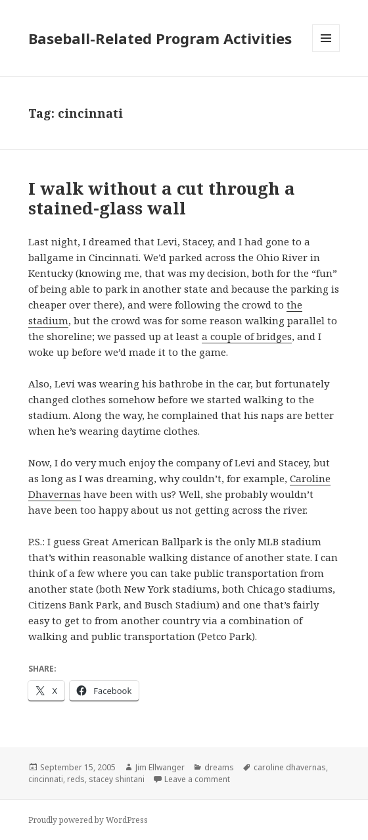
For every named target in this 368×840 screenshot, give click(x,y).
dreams (219, 767)
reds (76, 779)
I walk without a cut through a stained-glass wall (161, 198)
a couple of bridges (247, 336)
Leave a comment (197, 779)
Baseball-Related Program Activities (160, 38)
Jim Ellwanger (160, 767)
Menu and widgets (326, 51)
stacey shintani (117, 779)
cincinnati (45, 779)
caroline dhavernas (290, 767)
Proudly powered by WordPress (88, 820)
